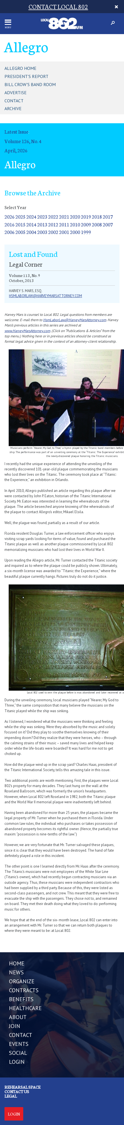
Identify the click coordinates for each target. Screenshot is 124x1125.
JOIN (14, 1026)
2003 (42, 231)
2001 (64, 231)
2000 (75, 231)
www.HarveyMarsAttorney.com (27, 330)
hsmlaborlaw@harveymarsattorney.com (45, 295)
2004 (31, 231)
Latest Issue (16, 131)
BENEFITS (21, 999)
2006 (9, 231)
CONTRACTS (24, 990)
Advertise (15, 92)
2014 (31, 224)
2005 (20, 231)
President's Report (26, 76)
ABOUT (18, 1017)
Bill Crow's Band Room (30, 84)
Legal (10, 1096)
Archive (13, 108)
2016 (9, 224)
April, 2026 (15, 150)
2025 (20, 216)
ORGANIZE (21, 981)
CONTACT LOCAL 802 (58, 6)
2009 (86, 224)
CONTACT (20, 1035)
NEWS (16, 972)
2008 (97, 224)
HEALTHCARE (25, 1008)
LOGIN (17, 1062)
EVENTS (19, 1044)
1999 (86, 231)
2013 (42, 224)
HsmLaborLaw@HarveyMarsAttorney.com (74, 320)
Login (14, 1114)
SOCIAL (18, 1053)
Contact (14, 100)
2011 (64, 224)
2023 (42, 216)
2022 (53, 216)
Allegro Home (20, 68)
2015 (20, 224)
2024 (31, 216)
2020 (75, 216)
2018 (97, 216)
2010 (75, 224)
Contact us (16, 1091)
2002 (53, 231)
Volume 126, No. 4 (22, 141)
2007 (108, 224)
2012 (53, 224)
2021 (64, 216)
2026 (9, 216)
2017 (108, 216)
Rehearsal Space (22, 1087)
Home (16, 963)
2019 (86, 216)
